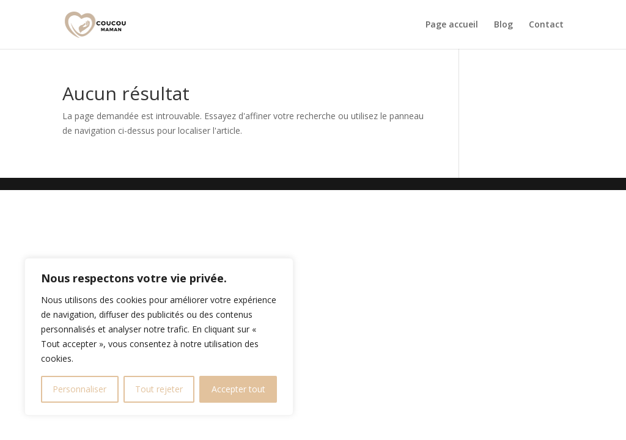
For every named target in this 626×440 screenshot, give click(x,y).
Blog (503, 25)
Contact (546, 25)
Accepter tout (238, 389)
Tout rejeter (159, 389)
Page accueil (451, 25)
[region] (158, 337)
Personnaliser (79, 389)
